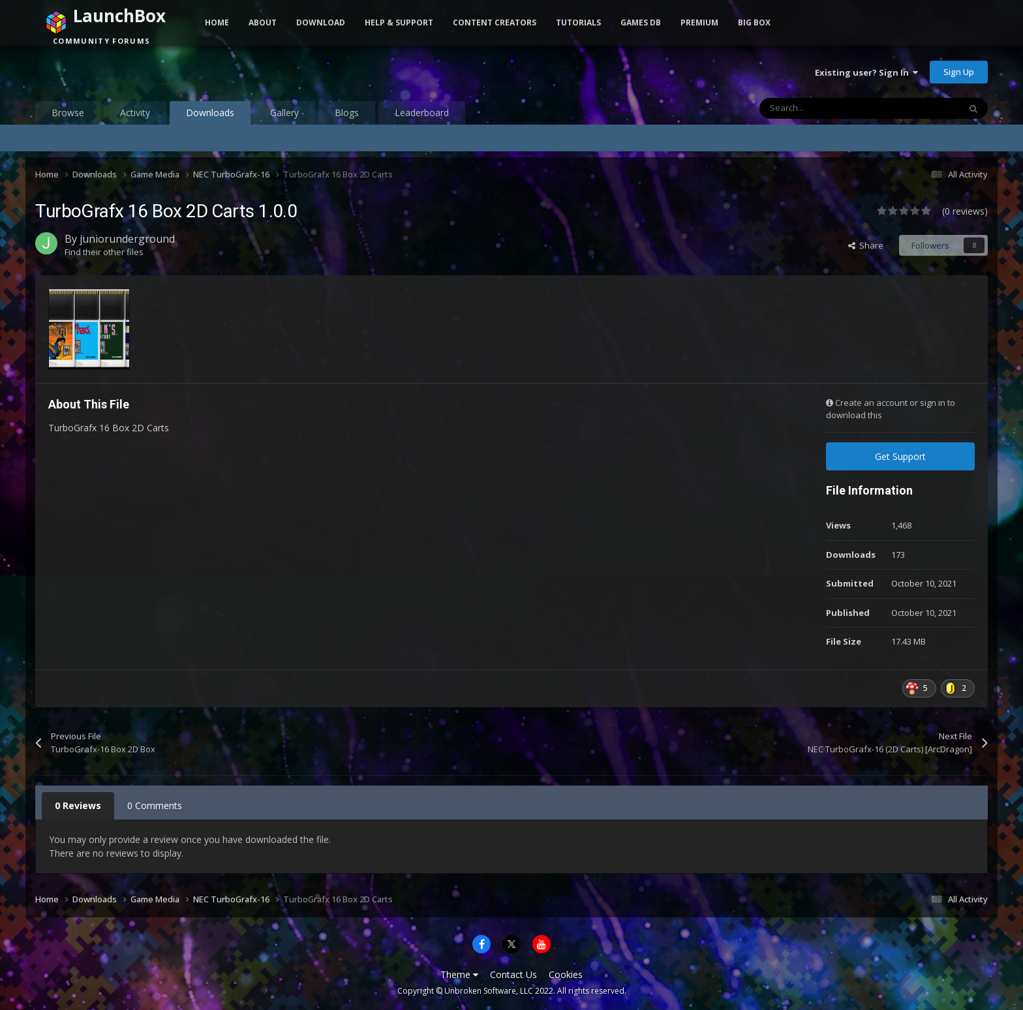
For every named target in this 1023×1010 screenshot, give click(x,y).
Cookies (566, 974)
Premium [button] (699, 22)
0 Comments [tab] (154, 805)
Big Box (754, 22)
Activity (135, 112)
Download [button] (320, 22)
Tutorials (578, 22)
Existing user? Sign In (866, 72)
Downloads (210, 115)
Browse (68, 112)
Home (217, 22)
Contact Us (513, 974)
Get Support (900, 456)
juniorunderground (127, 239)
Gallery (284, 112)
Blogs (347, 112)
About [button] (263, 22)
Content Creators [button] (494, 22)
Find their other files (104, 252)
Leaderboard (422, 112)
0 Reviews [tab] (78, 805)
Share (865, 245)
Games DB (640, 22)
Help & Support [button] (399, 22)
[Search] (831, 108)
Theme (459, 974)
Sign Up (958, 72)
